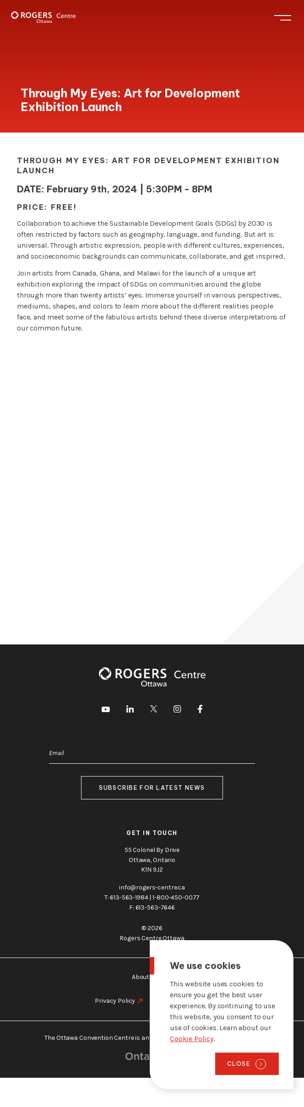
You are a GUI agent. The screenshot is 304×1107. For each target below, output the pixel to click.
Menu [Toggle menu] (282, 18)
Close (238, 1063)
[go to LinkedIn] (130, 710)
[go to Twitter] (153, 710)
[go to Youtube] (106, 710)
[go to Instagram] (177, 710)
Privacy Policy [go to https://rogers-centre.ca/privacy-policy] (115, 1001)
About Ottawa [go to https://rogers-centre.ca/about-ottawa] (152, 977)
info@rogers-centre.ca (152, 887)
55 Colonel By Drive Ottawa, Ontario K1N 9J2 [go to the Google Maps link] (152, 860)
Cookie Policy (191, 1038)
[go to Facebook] (200, 711)
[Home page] (43, 17)
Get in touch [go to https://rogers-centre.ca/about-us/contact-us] (152, 833)
